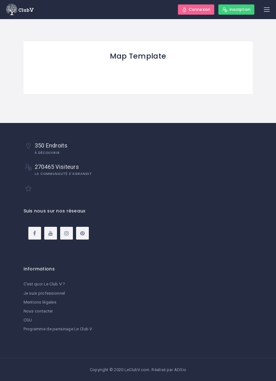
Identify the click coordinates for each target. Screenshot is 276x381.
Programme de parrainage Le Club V (58, 329)
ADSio (180, 369)
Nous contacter (38, 311)
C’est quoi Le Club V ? (44, 284)
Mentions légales (40, 302)
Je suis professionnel (44, 293)
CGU (28, 320)
